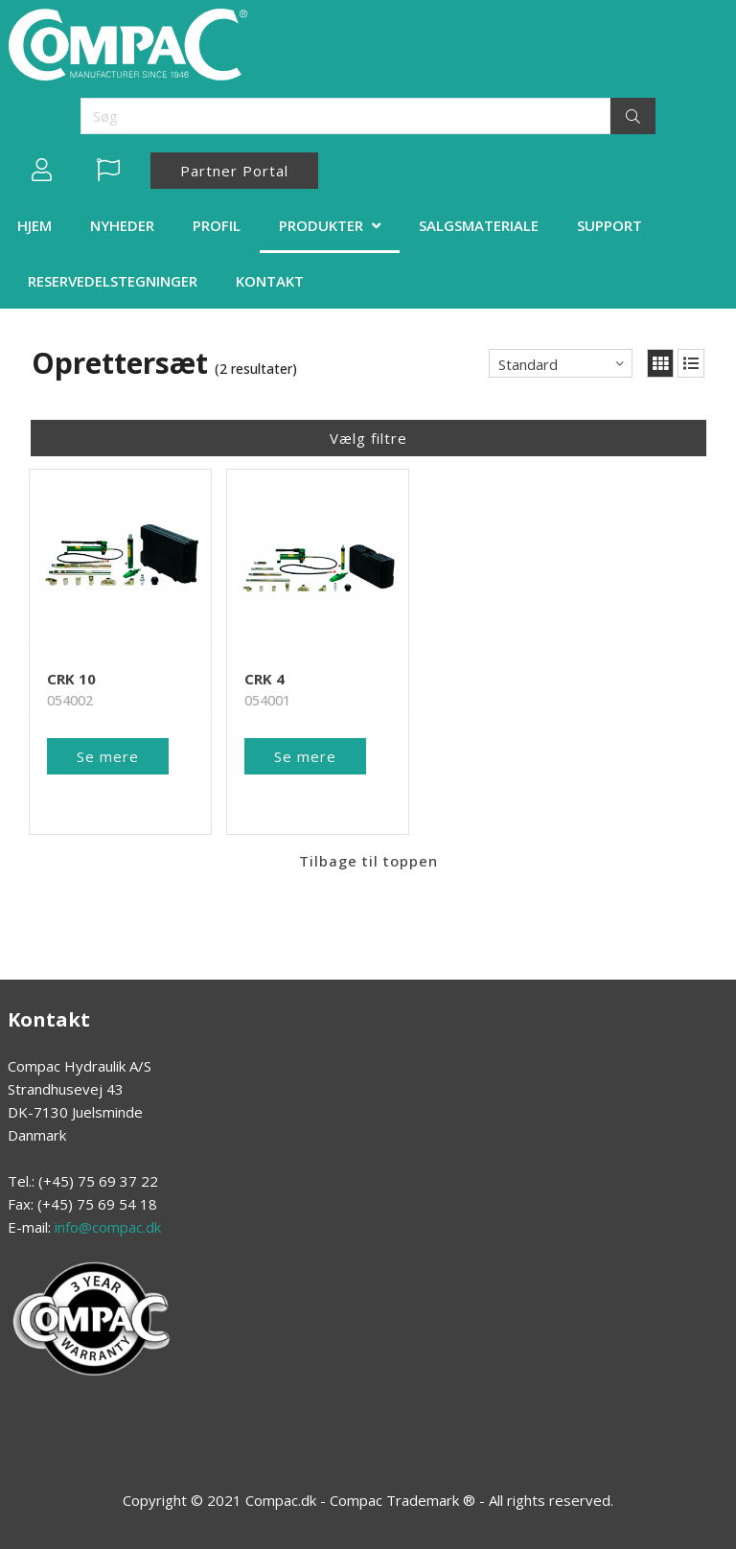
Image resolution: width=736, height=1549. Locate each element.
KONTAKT (270, 280)
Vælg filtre (368, 438)
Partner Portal (234, 170)
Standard (528, 364)
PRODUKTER (321, 225)
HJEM (34, 225)
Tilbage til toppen (368, 836)
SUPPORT (609, 225)
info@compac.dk (108, 1227)
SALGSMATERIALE (479, 225)
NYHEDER (122, 225)
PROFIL (217, 225)
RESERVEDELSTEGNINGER (112, 280)
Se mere (108, 732)
